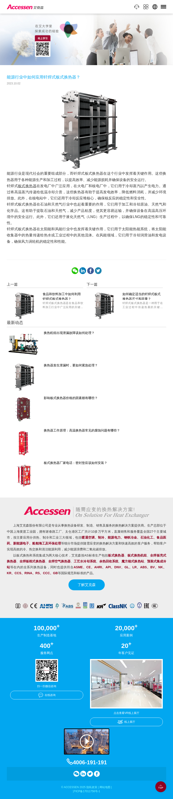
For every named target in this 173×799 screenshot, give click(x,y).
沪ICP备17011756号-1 (86, 791)
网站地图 (105, 787)
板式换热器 (27, 186)
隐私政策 (91, 787)
